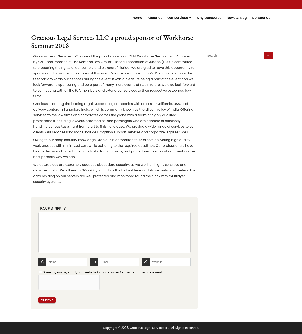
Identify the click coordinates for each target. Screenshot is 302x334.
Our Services (177, 17)
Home (137, 17)
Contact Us (261, 17)
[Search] (268, 55)
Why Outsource (208, 17)
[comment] (114, 232)
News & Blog (237, 17)
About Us (155, 17)
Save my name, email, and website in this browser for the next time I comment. (103, 272)
